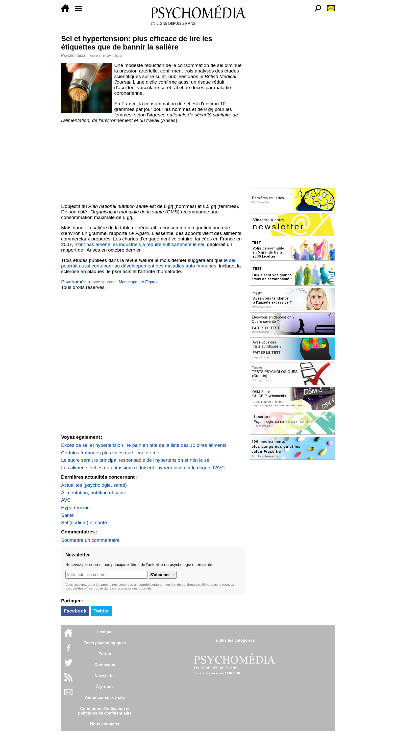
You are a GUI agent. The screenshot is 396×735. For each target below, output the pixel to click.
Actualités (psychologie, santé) (94, 485)
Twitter (101, 611)
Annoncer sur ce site (105, 697)
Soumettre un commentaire (90, 540)
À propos (105, 686)
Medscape (128, 282)
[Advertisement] (153, 163)
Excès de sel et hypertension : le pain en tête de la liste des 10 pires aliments (144, 445)
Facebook (75, 611)
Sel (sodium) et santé (84, 522)
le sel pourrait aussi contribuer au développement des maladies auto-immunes (148, 263)
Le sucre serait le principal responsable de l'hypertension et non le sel (135, 460)
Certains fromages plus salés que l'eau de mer (111, 452)
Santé (67, 515)
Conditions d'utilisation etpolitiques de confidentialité (105, 710)
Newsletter (105, 676)
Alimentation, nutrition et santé (93, 492)
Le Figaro (148, 282)
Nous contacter (104, 724)
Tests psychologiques (105, 643)
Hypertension (75, 507)
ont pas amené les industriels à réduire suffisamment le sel (141, 244)
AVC (66, 500)
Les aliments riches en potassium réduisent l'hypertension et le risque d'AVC (143, 467)
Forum (104, 654)
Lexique (104, 632)
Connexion (104, 665)
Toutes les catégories (234, 640)
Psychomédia (73, 55)
